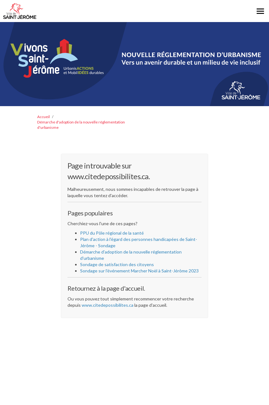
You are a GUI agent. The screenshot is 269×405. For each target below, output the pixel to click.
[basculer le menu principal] (260, 11)
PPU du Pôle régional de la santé (112, 233)
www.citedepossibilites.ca (107, 305)
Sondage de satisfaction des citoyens (117, 264)
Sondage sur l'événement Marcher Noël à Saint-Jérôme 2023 (139, 270)
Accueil (43, 116)
